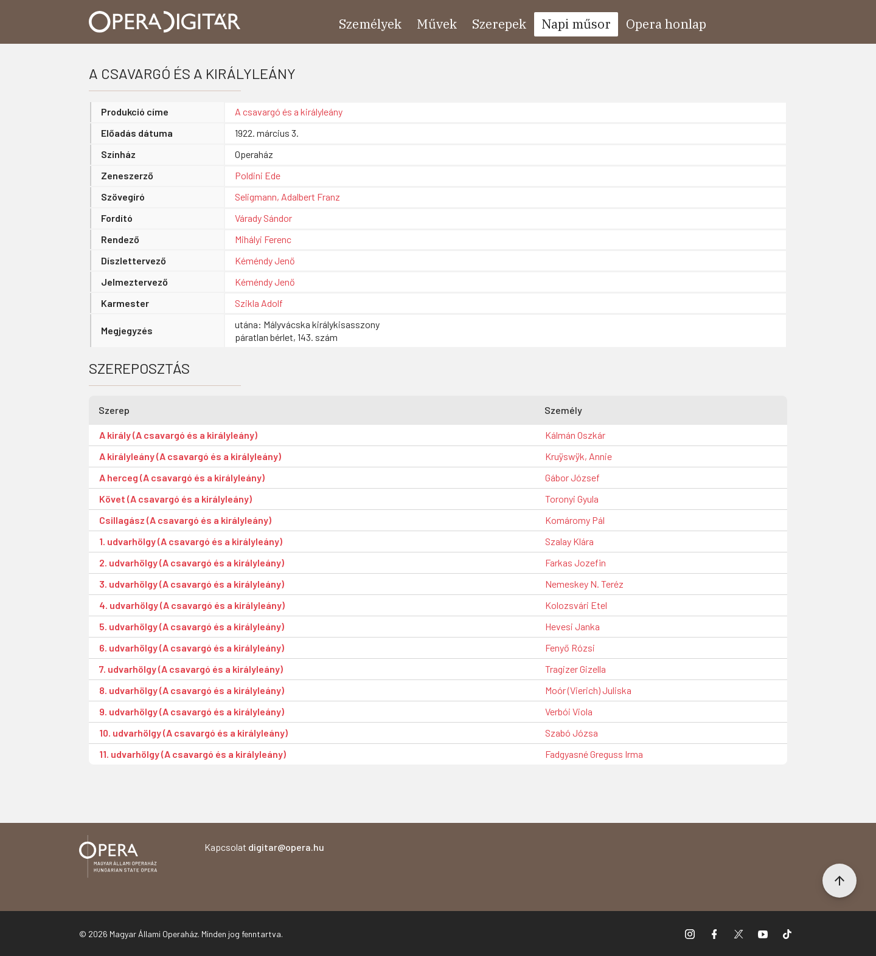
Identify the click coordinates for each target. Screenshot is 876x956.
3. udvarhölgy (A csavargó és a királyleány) (191, 584)
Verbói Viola (569, 711)
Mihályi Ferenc (263, 239)
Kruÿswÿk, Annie (578, 456)
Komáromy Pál (575, 520)
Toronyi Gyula (572, 498)
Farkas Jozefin (575, 562)
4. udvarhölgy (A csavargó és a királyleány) (192, 605)
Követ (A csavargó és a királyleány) (175, 498)
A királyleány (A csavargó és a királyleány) (190, 456)
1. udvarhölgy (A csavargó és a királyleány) (190, 541)
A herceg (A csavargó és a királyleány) (182, 477)
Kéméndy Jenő (265, 260)
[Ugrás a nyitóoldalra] (165, 21)
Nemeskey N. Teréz (584, 584)
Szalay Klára (569, 541)
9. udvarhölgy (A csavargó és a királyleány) (191, 711)
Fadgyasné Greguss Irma (594, 754)
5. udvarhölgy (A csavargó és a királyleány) (191, 626)
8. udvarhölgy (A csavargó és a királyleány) (191, 690)
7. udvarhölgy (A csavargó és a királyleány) (191, 669)
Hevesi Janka (572, 626)
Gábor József (572, 477)
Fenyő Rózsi (570, 647)
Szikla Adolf (259, 303)
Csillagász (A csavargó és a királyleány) (185, 520)
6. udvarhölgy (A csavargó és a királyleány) (191, 647)
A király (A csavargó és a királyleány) (178, 435)
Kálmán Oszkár (575, 435)
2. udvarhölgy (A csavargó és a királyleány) (191, 562)
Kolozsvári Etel (576, 605)
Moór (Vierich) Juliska (588, 690)
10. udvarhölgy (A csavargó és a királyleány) (193, 732)
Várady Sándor (263, 218)
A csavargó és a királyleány (288, 111)
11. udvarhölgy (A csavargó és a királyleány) (192, 754)
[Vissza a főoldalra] (118, 858)
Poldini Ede (257, 175)
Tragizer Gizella (575, 669)
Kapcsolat (264, 847)
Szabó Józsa (571, 732)
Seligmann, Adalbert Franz (287, 196)
